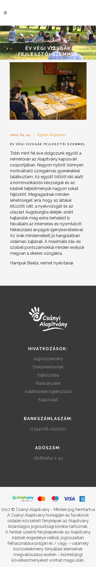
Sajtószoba (48, 375)
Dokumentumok (48, 367)
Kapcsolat (48, 399)
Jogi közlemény (48, 358)
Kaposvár (58, 134)
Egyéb (42, 134)
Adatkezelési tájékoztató (48, 391)
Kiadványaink (48, 383)
